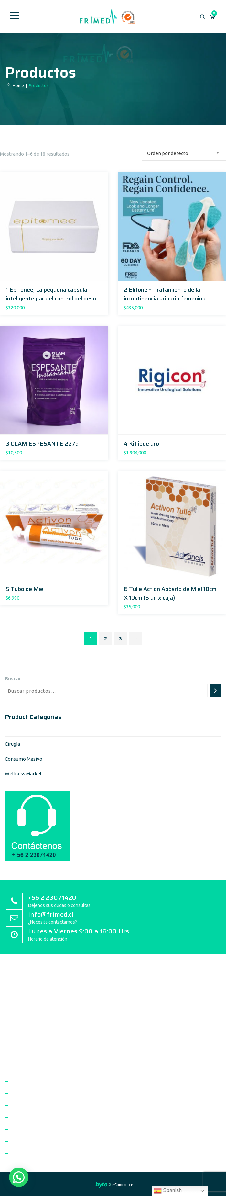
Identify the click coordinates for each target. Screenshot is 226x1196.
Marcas (19, 1129)
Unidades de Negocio (35, 1117)
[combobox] (184, 153)
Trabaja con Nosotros (35, 1141)
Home (15, 85)
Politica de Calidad (32, 1093)
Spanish (168, 1191)
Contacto (22, 1153)
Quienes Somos (29, 1081)
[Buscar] (215, 690)
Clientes (21, 1105)
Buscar (13, 678)
